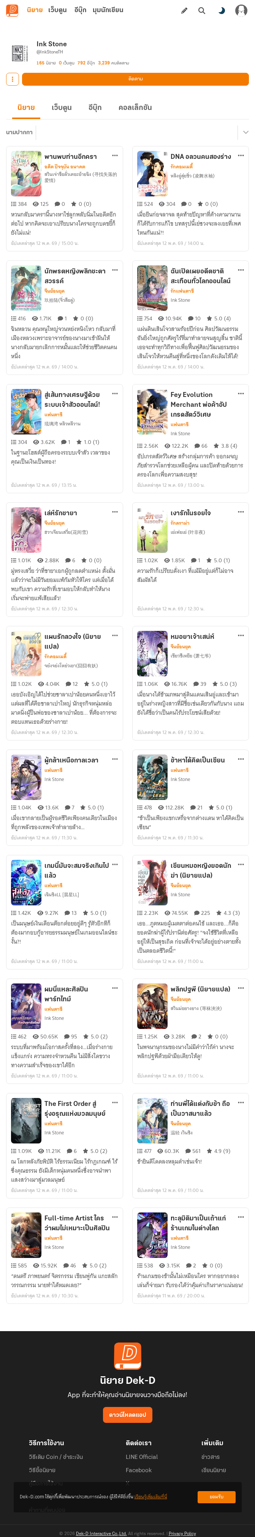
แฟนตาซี (53, 415)
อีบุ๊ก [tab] (80, 10)
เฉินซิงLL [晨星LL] (61, 894)
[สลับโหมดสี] (221, 10)
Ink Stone (180, 300)
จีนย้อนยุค (54, 291)
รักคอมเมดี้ (182, 167)
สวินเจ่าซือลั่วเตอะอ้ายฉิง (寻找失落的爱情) (80, 177)
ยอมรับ (216, 1497)
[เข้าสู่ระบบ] (241, 10)
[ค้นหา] (201, 10)
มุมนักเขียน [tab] (108, 10)
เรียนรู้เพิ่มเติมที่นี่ (151, 1497)
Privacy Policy (182, 1534)
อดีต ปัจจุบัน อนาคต (64, 167)
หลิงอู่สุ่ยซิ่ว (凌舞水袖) (193, 175)
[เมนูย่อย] (245, 132)
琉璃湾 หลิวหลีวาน (62, 423)
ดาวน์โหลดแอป (127, 1415)
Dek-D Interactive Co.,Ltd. (101, 1534)
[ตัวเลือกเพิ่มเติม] (115, 155)
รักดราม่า (180, 523)
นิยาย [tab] (35, 10)
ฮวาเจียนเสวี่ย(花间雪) (66, 532)
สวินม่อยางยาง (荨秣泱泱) (196, 1008)
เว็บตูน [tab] (57, 10)
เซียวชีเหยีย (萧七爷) (191, 655)
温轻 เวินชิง (182, 1132)
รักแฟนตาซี (182, 291)
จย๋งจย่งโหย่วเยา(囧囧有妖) (71, 665)
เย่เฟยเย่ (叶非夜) (188, 532)
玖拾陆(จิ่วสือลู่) (59, 300)
